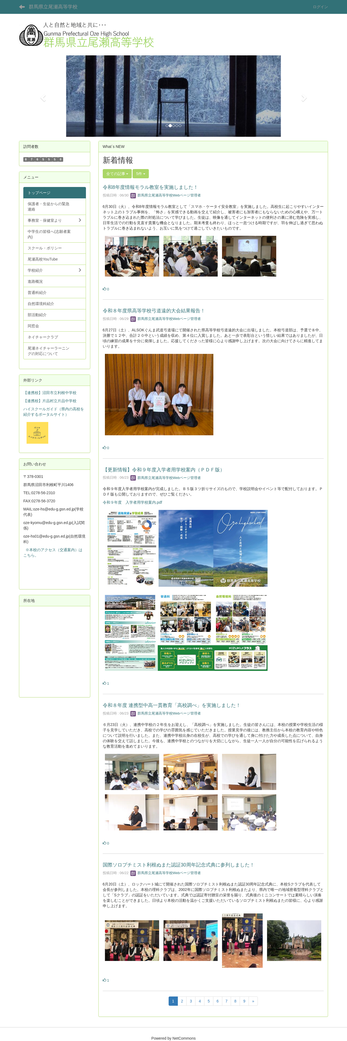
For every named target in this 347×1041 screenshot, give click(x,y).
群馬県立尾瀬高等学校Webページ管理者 (165, 195)
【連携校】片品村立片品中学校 (49, 401)
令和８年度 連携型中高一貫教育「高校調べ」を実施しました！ (172, 705)
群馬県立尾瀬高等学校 (53, 6)
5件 (140, 174)
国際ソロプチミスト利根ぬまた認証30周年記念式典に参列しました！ (179, 865)
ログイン (320, 7)
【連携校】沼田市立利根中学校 (49, 393)
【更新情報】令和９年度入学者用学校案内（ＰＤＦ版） (164, 469)
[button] (42, 96)
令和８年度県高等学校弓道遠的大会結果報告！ (154, 310)
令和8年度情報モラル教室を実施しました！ (150, 187)
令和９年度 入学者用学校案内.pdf (132, 502)
